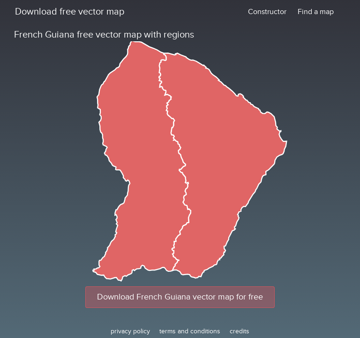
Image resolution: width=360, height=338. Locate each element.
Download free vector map (69, 11)
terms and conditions (189, 331)
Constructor (267, 11)
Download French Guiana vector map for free (180, 297)
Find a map (316, 11)
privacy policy (130, 331)
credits (239, 331)
